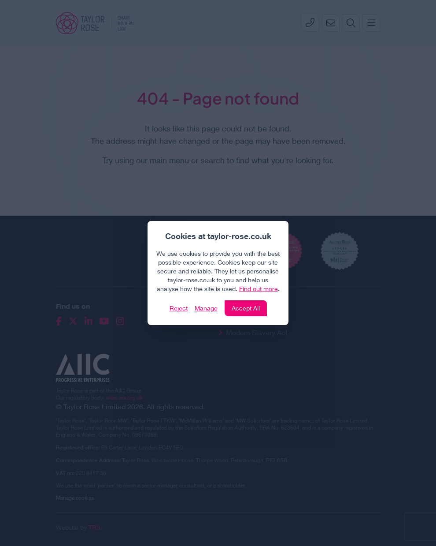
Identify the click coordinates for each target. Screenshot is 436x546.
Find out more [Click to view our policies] (258, 288)
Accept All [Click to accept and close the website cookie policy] (246, 308)
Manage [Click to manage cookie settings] (206, 308)
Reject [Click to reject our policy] (179, 308)
